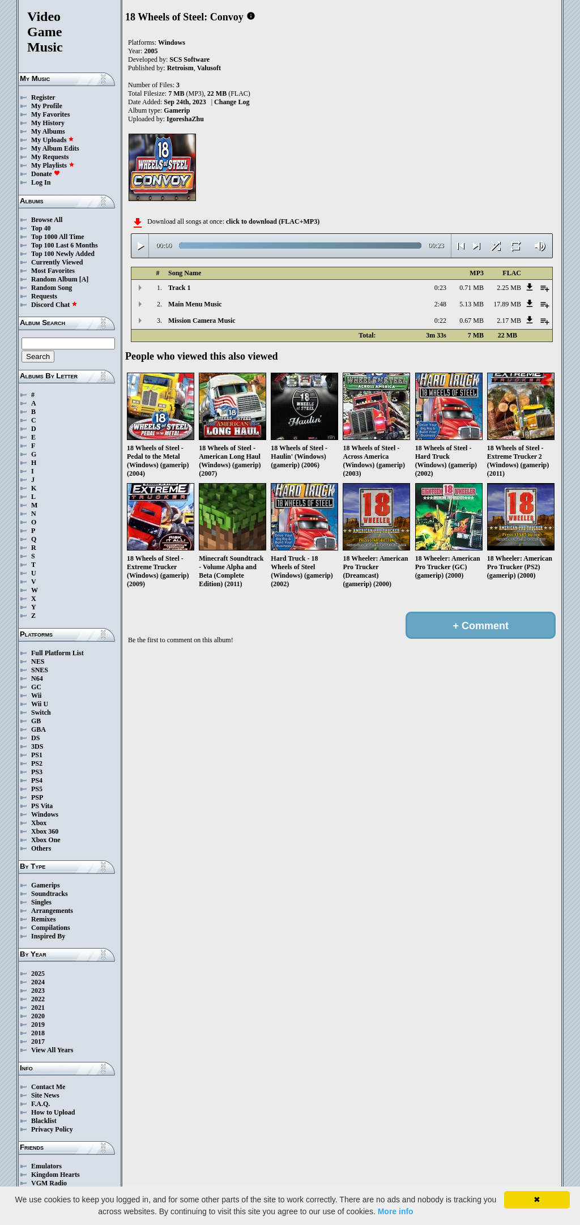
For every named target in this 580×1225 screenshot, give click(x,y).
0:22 (440, 321)
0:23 (440, 288)
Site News (45, 1095)
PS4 (36, 780)
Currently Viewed (57, 262)
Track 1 (179, 288)
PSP (37, 797)
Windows (44, 814)
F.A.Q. (40, 1104)
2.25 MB (509, 288)
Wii (36, 695)
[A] (84, 279)
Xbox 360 (44, 831)
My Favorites (50, 114)
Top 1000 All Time (57, 237)
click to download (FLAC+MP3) (272, 221)
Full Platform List (57, 653)
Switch (41, 712)
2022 (38, 999)
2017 (38, 1041)
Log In (40, 182)
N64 (37, 678)
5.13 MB (471, 304)
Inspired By (48, 936)
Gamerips (45, 885)
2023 (38, 990)
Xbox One (46, 840)
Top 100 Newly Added (63, 254)
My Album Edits (55, 148)
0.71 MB (471, 288)
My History (48, 123)
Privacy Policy (52, 1129)
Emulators (46, 1166)
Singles (41, 902)
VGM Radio (49, 1183)
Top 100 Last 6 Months (64, 245)
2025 (38, 974)
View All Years (52, 1050)
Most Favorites (53, 271)
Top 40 (41, 228)
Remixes (43, 919)
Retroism (180, 68)
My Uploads (52, 140)
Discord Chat (54, 305)
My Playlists (53, 165)
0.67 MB (471, 321)
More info (395, 1211)
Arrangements (52, 911)
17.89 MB (507, 304)
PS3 (36, 772)
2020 (38, 1016)
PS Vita (42, 806)
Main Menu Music (195, 304)
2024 (38, 982)
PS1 (36, 755)
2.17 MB (509, 321)
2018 (38, 1033)
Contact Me (48, 1087)
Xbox (38, 823)
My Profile (46, 106)
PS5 (36, 789)
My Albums (48, 131)
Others (41, 848)
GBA (38, 729)
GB (36, 721)
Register (43, 97)
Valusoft (209, 68)
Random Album (54, 279)
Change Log (231, 102)
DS (35, 738)
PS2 (36, 763)
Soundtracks (49, 894)
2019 (38, 1024)
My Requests (50, 157)
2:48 (440, 304)
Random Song (51, 288)
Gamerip (177, 110)
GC (36, 687)
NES (37, 661)
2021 (38, 1007)
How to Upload (53, 1112)
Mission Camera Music (202, 321)
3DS (37, 746)
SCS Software (189, 59)
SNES (39, 670)
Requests (44, 296)
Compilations (50, 928)
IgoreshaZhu (185, 119)
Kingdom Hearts (55, 1175)
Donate (45, 174)
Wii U (39, 704)
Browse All (46, 220)
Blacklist (44, 1121)
